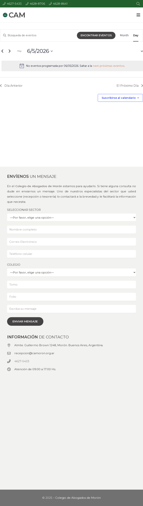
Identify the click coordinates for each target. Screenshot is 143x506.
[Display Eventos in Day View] (135, 35)
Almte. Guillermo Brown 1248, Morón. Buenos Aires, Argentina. (58, 345)
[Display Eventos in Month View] (124, 35)
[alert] (72, 66)
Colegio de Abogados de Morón (38, 186)
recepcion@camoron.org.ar (34, 353)
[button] (138, 15)
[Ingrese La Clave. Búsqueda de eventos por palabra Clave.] (38, 35)
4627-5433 (21, 361)
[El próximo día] (9, 51)
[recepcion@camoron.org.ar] (10, 353)
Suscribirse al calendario (119, 98)
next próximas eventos (108, 66)
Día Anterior (11, 85)
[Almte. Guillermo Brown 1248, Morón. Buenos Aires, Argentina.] (10, 345)
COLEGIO (71, 269)
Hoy (19, 50)
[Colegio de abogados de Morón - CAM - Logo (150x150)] (5, 15)
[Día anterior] (2, 51)
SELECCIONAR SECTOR (71, 215)
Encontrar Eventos (96, 35)
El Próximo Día (130, 85)
